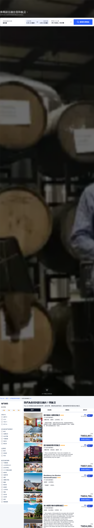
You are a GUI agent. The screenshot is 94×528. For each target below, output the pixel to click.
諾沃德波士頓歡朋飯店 (52, 415)
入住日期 (29, 21)
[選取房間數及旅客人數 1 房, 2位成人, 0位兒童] (61, 22)
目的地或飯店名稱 (7, 21)
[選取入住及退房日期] (31, 22)
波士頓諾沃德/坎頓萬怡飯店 (54, 490)
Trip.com (2, 398)
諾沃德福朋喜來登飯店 (52, 440)
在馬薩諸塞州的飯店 (15, 398)
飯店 (7, 398)
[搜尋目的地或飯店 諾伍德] (13, 22)
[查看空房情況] (83, 22)
